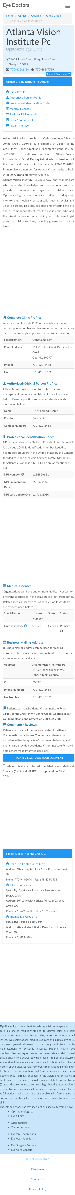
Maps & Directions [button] (58, 74)
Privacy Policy (37, 1189)
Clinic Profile (15, 92)
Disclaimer (37, 1169)
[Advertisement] (37, 271)
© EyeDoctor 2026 (37, 1159)
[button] (22, 474)
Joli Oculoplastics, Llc (21, 885)
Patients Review (17, 125)
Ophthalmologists (22, 1111)
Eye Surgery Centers (23, 1145)
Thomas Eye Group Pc (21, 916)
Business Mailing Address (23, 114)
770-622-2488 (19, 69)
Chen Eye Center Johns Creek (26, 864)
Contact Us (38, 1179)
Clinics (22, 15)
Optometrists (19, 1122)
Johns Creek (53, 15)
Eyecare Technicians (23, 1134)
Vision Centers (20, 1127)
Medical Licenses (18, 108)
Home (10, 15)
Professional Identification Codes (28, 103)
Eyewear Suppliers (22, 1138)
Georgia (36, 15)
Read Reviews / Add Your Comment (38, 757)
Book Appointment (19, 120)
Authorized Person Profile (23, 97)
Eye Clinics (17, 1115)
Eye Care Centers (21, 1149)
